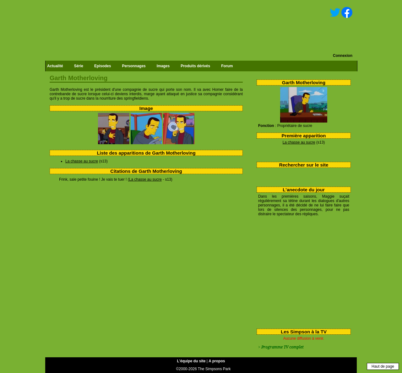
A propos (217, 361)
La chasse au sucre (299, 142)
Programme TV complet (282, 347)
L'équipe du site (191, 361)
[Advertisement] (301, 271)
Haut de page (383, 366)
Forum (227, 66)
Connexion (342, 55)
